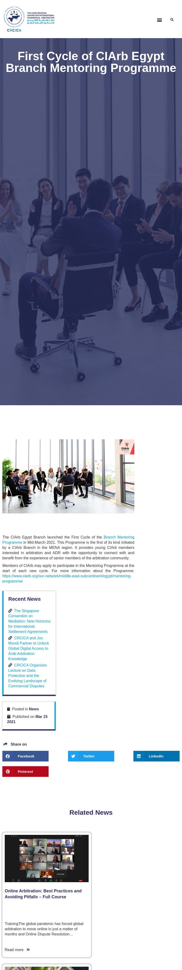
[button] (160, 20)
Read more (17, 835)
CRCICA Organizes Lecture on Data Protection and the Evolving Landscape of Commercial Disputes (157, 550)
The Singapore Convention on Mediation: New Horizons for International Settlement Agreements (156, 480)
